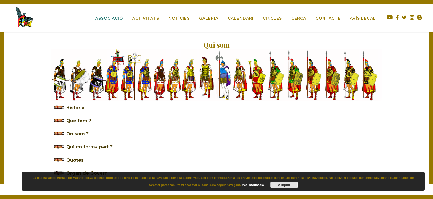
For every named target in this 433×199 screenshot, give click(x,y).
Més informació (253, 185)
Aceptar (284, 185)
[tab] (216, 107)
